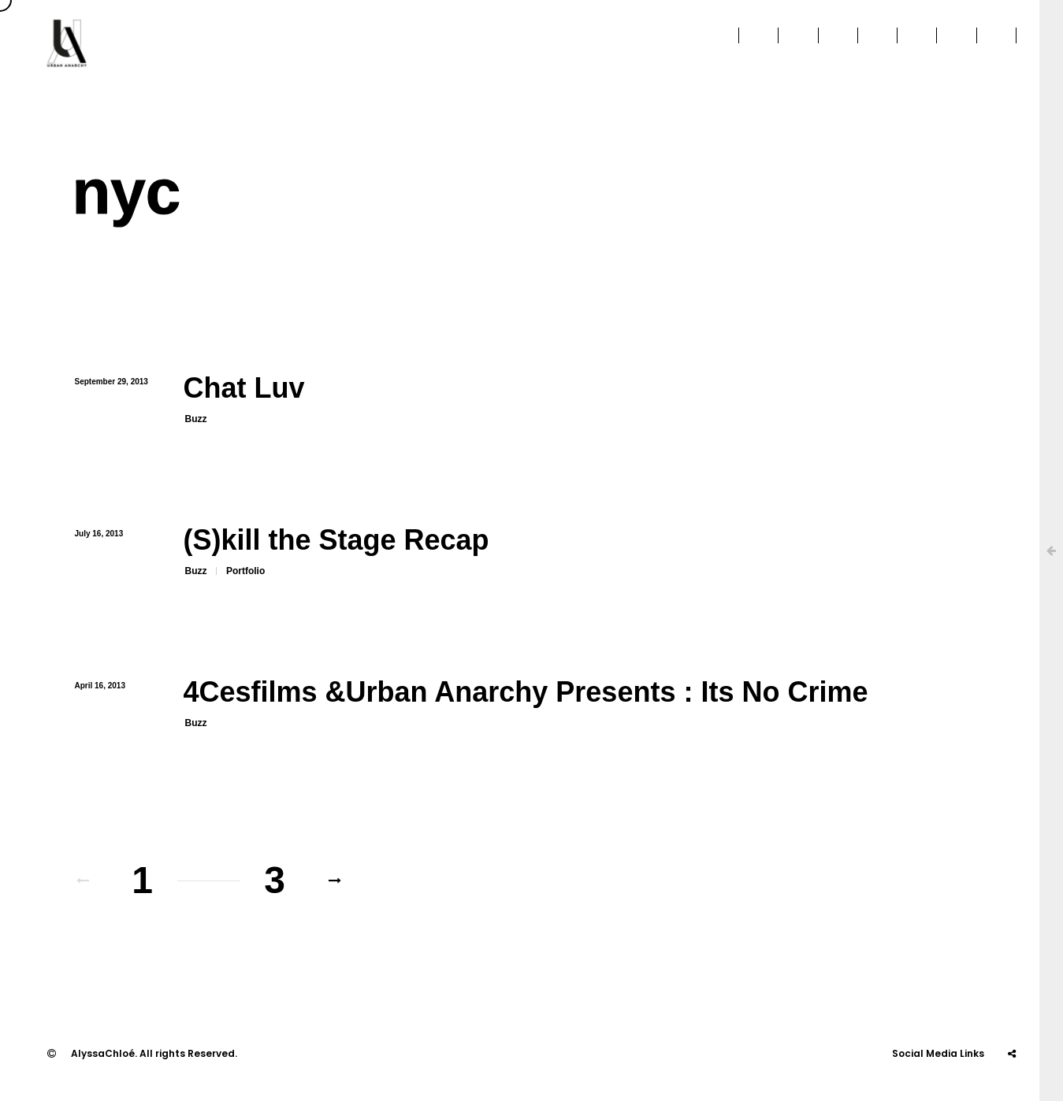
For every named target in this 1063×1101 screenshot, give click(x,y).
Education (832, 43)
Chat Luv (244, 388)
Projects (746, 43)
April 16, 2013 (100, 685)
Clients (600, 43)
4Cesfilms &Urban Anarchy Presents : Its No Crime (526, 692)
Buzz (196, 418)
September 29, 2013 (111, 381)
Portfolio (245, 570)
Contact (994, 43)
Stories (915, 43)
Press (672, 43)
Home (457, 43)
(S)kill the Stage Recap (336, 540)
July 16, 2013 (99, 533)
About (527, 43)
